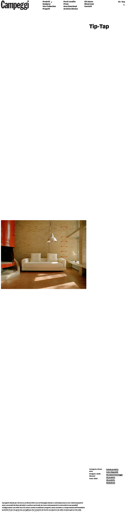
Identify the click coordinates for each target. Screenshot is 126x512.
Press (66, 4)
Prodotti (46, 2)
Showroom (89, 4)
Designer (47, 4)
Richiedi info (110, 483)
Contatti (88, 6)
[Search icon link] (124, 6)
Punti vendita (69, 2)
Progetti (46, 9)
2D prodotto (110, 480)
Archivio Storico (70, 9)
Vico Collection (49, 6)
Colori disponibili (112, 472)
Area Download (70, 6)
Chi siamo (88, 2)
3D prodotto (110, 477)
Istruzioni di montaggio (114, 475)
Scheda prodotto (112, 469)
